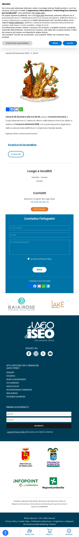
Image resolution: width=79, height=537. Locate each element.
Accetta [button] (70, 43)
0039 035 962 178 (41, 202)
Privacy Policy (46, 259)
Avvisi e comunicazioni (16, 379)
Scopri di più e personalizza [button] (17, 43)
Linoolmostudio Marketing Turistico (41, 524)
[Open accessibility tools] (5, 533)
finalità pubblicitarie (16, 23)
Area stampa (12, 393)
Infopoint (10, 372)
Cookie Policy (24, 521)
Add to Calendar (39, 209)
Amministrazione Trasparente (19, 389)
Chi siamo (10, 375)
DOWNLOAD (16, 154)
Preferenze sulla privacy (41, 521)
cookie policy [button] (40, 13)
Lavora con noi (12, 386)
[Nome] (38, 414)
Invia (39, 269)
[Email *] (38, 420)
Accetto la (41, 259)
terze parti (40, 15)
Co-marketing (12, 382)
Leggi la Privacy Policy (16, 432)
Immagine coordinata (15, 396)
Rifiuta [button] (55, 43)
